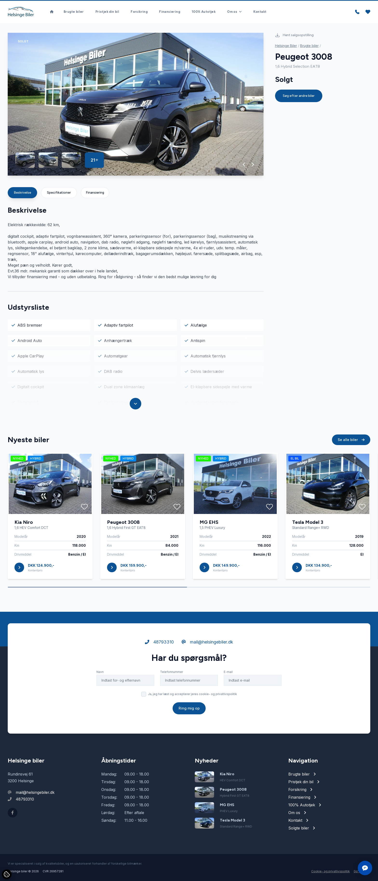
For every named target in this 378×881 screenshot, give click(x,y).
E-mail (228, 672)
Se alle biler (351, 440)
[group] (135, 104)
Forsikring (139, 12)
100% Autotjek (204, 12)
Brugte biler (74, 12)
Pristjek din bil (107, 12)
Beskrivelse (22, 193)
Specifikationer (59, 193)
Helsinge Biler (286, 46)
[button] (244, 164)
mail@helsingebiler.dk (207, 642)
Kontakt (260, 12)
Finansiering (169, 12)
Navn (100, 672)
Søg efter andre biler (299, 96)
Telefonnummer (171, 672)
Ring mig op (189, 708)
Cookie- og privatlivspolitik (330, 871)
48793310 (159, 642)
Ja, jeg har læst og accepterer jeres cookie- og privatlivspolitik (192, 694)
